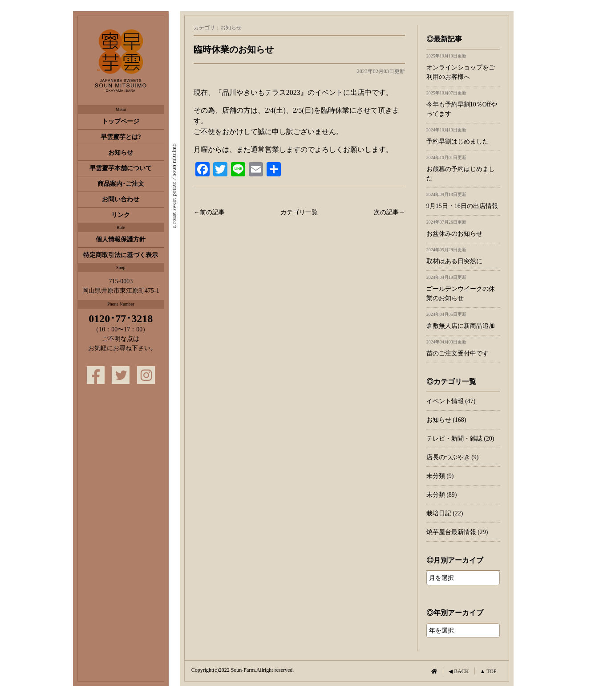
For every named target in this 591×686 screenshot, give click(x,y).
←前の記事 (209, 212)
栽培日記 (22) (444, 513)
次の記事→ (389, 212)
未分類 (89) (441, 494)
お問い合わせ (120, 199)
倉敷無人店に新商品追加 (463, 320)
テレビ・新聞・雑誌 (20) (460, 438)
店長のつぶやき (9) (452, 457)
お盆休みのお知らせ (463, 228)
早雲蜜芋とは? (121, 137)
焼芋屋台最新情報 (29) (457, 532)
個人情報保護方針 (121, 239)
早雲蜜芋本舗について (120, 168)
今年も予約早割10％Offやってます (463, 103)
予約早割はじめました (463, 136)
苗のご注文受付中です (463, 348)
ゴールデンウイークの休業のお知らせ (463, 288)
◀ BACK (459, 671)
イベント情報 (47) (451, 401)
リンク (120, 215)
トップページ (120, 121)
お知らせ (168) (446, 419)
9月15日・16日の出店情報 (463, 200)
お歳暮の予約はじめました (463, 168)
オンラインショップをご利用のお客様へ (463, 66)
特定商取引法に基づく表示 (120, 255)
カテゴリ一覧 (299, 212)
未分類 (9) (440, 476)
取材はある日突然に (463, 256)
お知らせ (120, 152)
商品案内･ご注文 (120, 183)
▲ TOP (488, 671)
